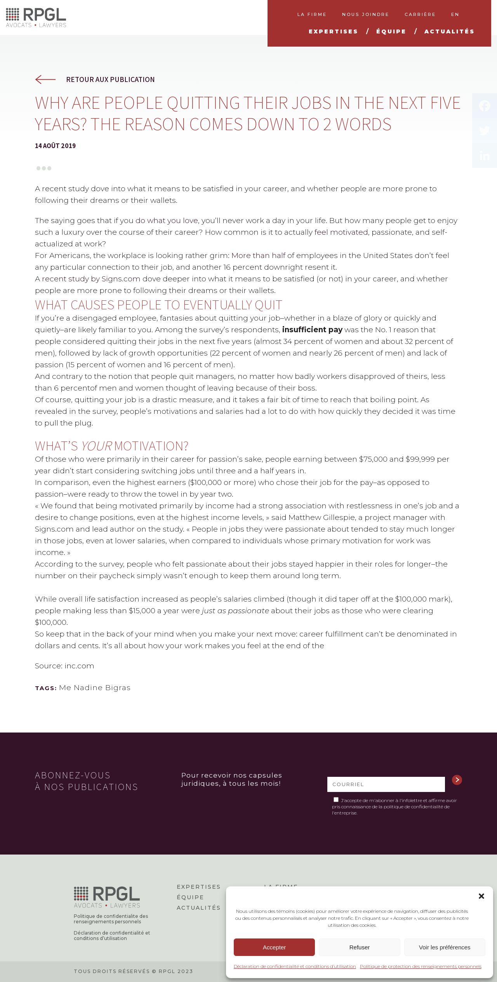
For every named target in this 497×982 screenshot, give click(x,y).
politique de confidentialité (413, 806)
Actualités (199, 907)
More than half (259, 255)
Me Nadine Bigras (95, 687)
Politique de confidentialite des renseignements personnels (111, 919)
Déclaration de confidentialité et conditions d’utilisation (295, 966)
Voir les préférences (445, 947)
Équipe (190, 897)
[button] (481, 896)
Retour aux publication (110, 79)
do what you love (167, 220)
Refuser (359, 947)
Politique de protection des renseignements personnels (420, 966)
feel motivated (341, 232)
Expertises (199, 886)
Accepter (274, 947)
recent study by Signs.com (91, 278)
